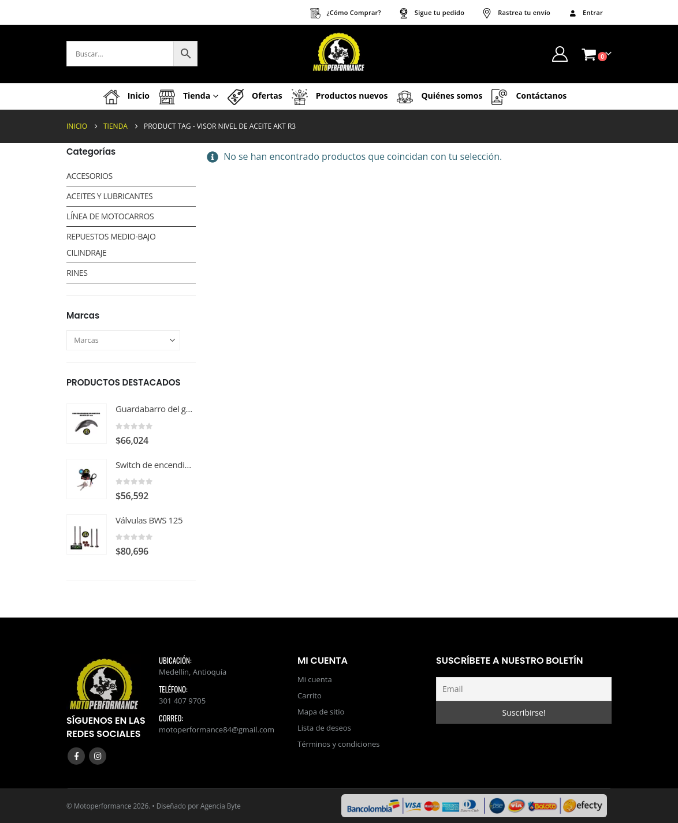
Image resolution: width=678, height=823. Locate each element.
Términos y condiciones (338, 744)
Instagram (97, 756)
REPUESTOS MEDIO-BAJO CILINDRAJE (110, 244)
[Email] (524, 689)
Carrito (309, 695)
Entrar (585, 12)
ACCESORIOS (89, 175)
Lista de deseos (324, 728)
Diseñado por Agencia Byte (199, 805)
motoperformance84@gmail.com (216, 729)
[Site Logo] (339, 54)
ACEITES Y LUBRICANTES (109, 195)
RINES (76, 272)
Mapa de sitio (320, 711)
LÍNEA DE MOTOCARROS (110, 216)
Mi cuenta (314, 679)
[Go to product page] (86, 423)
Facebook (76, 756)
